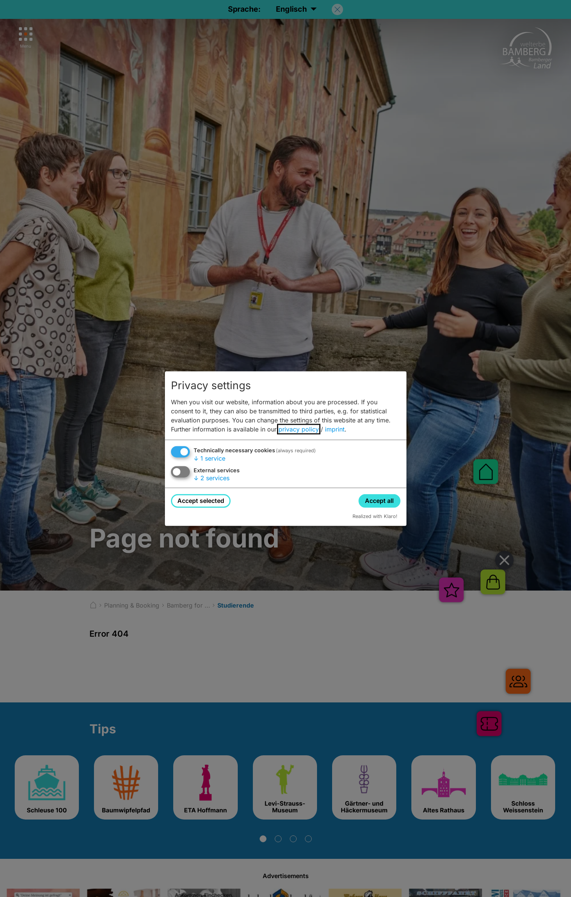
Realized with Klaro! (374, 516)
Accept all (379, 500)
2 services (211, 478)
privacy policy (299, 429)
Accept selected (200, 500)
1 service (209, 458)
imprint (335, 429)
